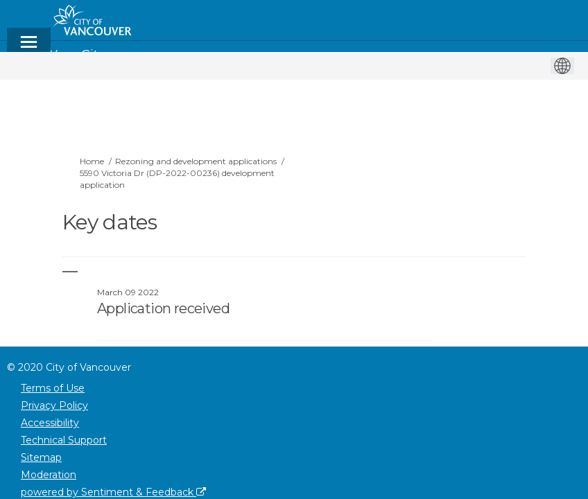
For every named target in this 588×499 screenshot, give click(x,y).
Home (92, 161)
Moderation (48, 475)
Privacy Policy (54, 405)
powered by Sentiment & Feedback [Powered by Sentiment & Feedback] (113, 492)
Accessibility (50, 423)
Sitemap (41, 457)
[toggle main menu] (29, 48)
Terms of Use (53, 388)
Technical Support (64, 440)
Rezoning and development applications (196, 161)
